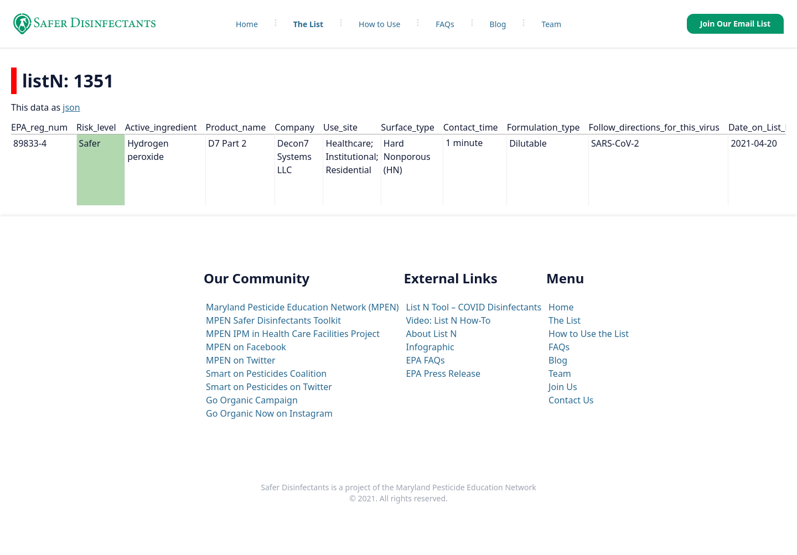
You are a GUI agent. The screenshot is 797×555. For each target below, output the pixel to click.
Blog (498, 24)
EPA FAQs (425, 360)
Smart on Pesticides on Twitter (269, 387)
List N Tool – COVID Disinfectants (473, 307)
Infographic (430, 347)
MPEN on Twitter (241, 360)
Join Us (562, 387)
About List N (431, 334)
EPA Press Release (443, 373)
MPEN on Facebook (246, 347)
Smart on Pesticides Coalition (266, 373)
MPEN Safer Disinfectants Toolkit (273, 320)
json (71, 107)
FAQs (445, 24)
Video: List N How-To (448, 320)
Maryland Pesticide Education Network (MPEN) (302, 307)
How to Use (379, 24)
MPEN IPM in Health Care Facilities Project (293, 334)
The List (308, 24)
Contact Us (570, 400)
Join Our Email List (735, 23)
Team (551, 24)
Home (247, 24)
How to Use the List (588, 334)
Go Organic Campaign (252, 400)
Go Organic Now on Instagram (269, 413)
